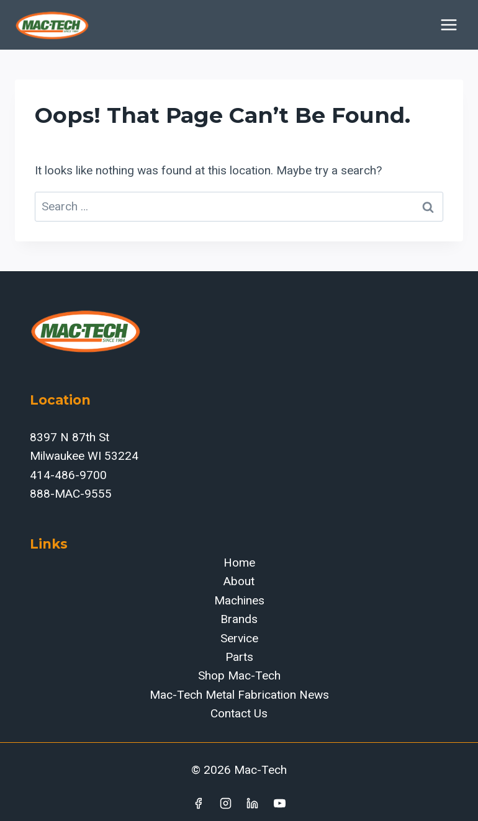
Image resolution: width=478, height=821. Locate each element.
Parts (239, 657)
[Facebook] (198, 803)
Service (239, 638)
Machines (239, 600)
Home (239, 562)
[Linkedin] (252, 803)
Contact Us (239, 713)
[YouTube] (280, 803)
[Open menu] (448, 24)
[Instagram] (225, 803)
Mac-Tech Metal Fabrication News (239, 695)
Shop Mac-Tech (239, 675)
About (239, 581)
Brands (239, 619)
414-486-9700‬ (68, 475)
